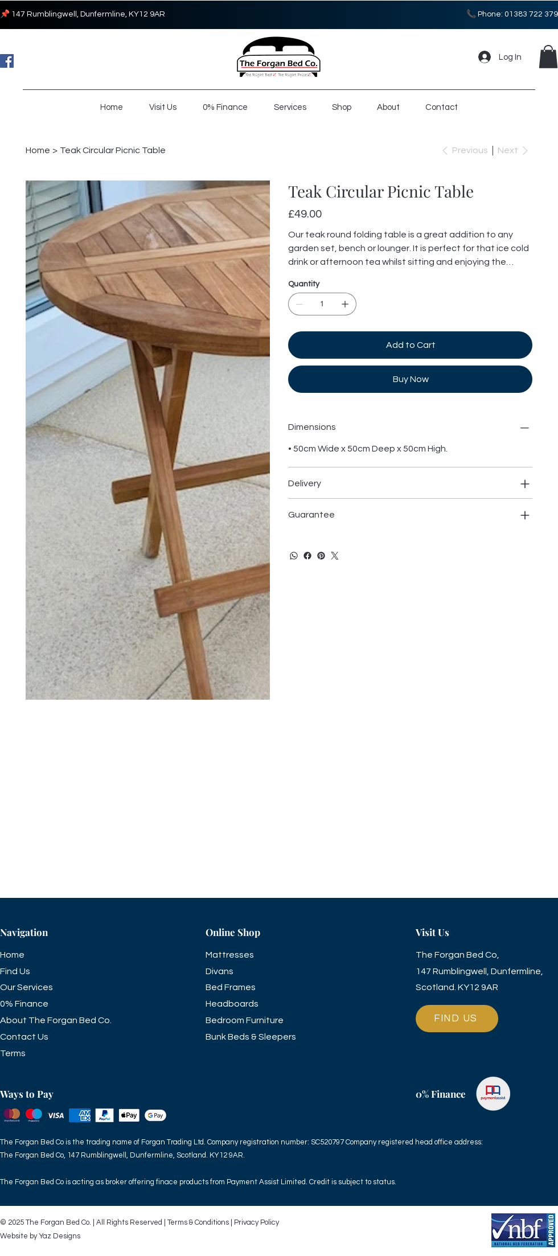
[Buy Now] (410, 379)
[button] (548, 56)
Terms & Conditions (198, 1222)
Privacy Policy (255, 1222)
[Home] (38, 150)
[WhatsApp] (293, 555)
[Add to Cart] (410, 345)
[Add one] (345, 304)
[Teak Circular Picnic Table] (113, 150)
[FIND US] (457, 1018)
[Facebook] (7, 61)
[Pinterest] (321, 555)
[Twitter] (334, 555)
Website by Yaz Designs (40, 1236)
